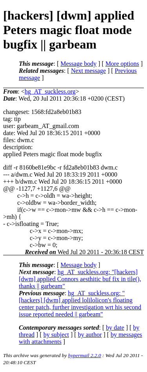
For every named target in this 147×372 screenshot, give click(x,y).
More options (122, 63)
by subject (56, 334)
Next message (88, 70)
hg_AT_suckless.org (50, 91)
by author (90, 334)
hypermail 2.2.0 (84, 355)
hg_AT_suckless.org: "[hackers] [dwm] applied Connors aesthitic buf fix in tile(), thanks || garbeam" (80, 279)
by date (115, 327)
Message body (78, 63)
